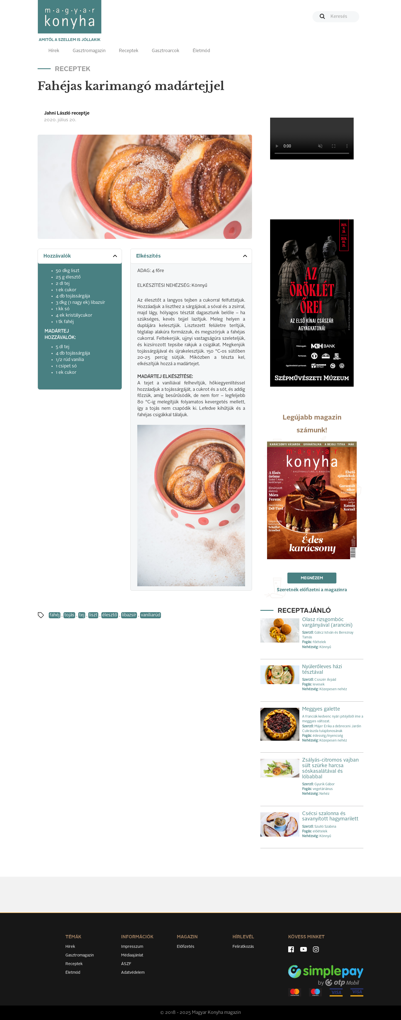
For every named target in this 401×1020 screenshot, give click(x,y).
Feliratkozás (243, 947)
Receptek (128, 51)
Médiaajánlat (132, 955)
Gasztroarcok (165, 51)
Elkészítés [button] (192, 256)
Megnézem (312, 578)
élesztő (109, 615)
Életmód (201, 51)
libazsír (129, 615)
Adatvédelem (133, 973)
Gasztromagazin (89, 51)
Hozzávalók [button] (80, 256)
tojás (69, 615)
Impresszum (132, 947)
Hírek (53, 51)
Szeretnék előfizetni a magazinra (312, 590)
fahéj (55, 615)
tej (81, 615)
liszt (93, 615)
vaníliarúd (150, 615)
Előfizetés (185, 947)
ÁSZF (126, 964)
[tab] (80, 256)
